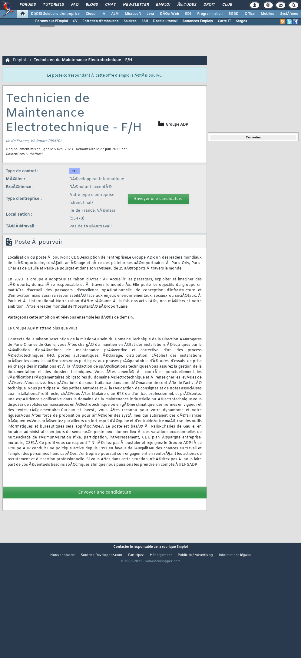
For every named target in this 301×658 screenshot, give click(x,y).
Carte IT (224, 21)
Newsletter (135, 4)
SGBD (234, 14)
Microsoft (133, 14)
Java (150, 14)
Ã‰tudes (187, 4)
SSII (144, 21)
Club (227, 4)
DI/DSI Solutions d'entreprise (55, 14)
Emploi (163, 4)
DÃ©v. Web (169, 14)
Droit (209, 4)
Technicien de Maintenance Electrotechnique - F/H (83, 60)
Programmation (210, 14)
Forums (27, 4)
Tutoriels (53, 4)
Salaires (130, 21)
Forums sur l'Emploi (51, 21)
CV (75, 21)
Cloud (90, 14)
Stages (241, 21)
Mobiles (267, 14)
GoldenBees (15, 154)
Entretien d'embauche (100, 21)
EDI (188, 14)
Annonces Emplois (197, 21)
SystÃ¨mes (289, 14)
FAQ (75, 4)
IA (103, 14)
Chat (110, 4)
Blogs (91, 4)
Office (250, 14)
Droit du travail (165, 21)
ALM (115, 14)
